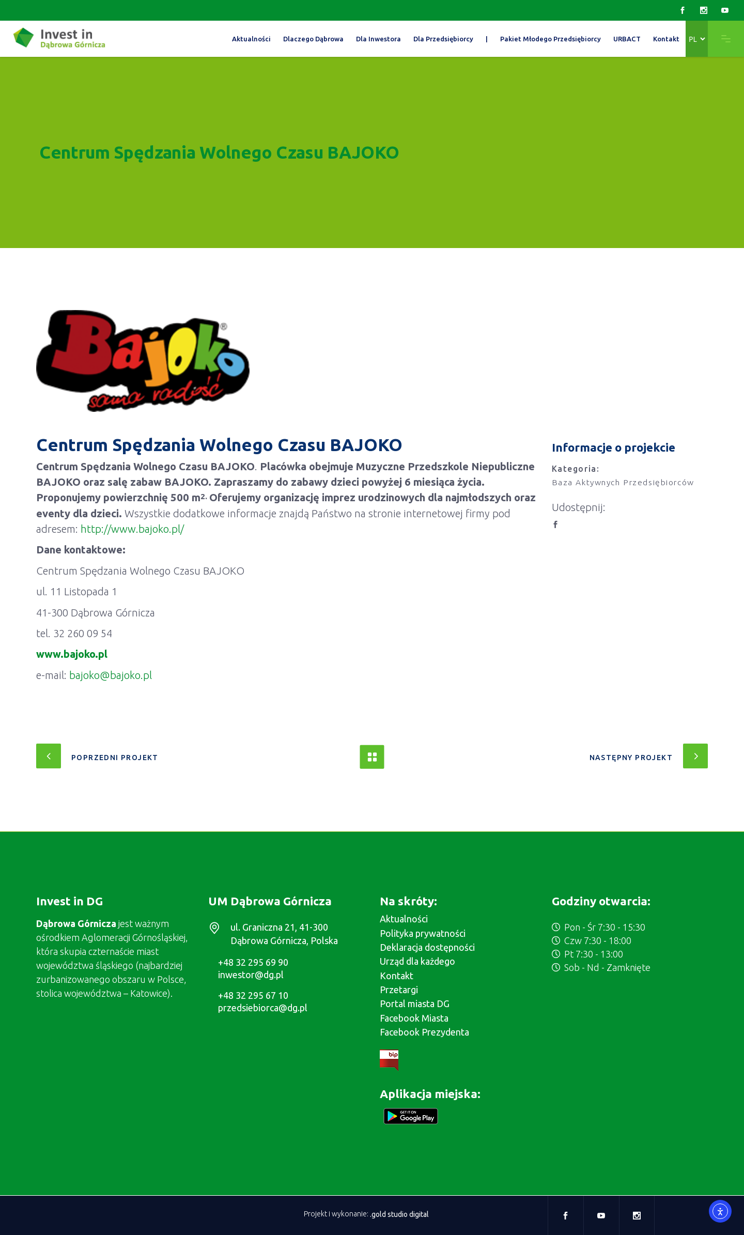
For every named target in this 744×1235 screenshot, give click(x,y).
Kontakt (396, 975)
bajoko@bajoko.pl (110, 675)
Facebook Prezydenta (424, 1032)
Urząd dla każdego (417, 961)
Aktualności (404, 919)
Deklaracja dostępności (427, 947)
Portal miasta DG (415, 1003)
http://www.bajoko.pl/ (132, 529)
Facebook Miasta (414, 1018)
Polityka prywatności (423, 933)
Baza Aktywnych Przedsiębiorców (623, 482)
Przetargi (399, 989)
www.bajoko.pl (71, 654)
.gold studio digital (399, 1214)
